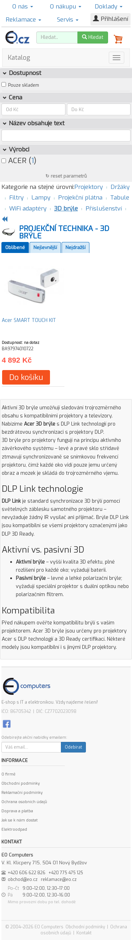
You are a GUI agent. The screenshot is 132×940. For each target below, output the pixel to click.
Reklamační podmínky (22, 792)
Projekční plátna (80, 198)
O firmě (8, 774)
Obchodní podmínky (20, 783)
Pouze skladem (23, 85)
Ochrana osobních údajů (24, 802)
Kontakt (84, 933)
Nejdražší (75, 247)
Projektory (88, 187)
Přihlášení (110, 19)
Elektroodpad (14, 829)
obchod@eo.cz (23, 879)
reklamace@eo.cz (59, 879)
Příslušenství (104, 208)
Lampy (40, 198)
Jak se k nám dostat (19, 820)
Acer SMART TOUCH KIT (29, 320)
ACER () (18, 161)
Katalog (19, 57)
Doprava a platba (17, 811)
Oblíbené (15, 247)
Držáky (120, 187)
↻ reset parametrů (66, 176)
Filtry (16, 198)
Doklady (108, 6)
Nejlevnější (45, 247)
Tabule (119, 198)
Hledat (92, 37)
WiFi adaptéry (27, 208)
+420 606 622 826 (26, 873)
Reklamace (23, 20)
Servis (67, 20)
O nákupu (65, 6)
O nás (22, 6)
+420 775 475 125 (66, 873)
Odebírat (73, 747)
